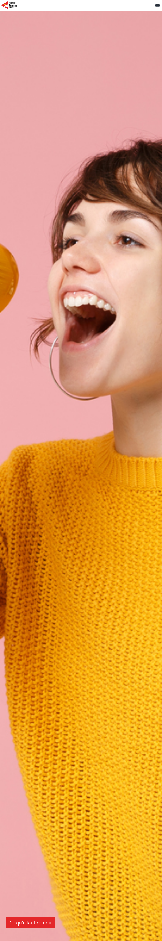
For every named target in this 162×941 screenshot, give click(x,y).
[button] (157, 5)
